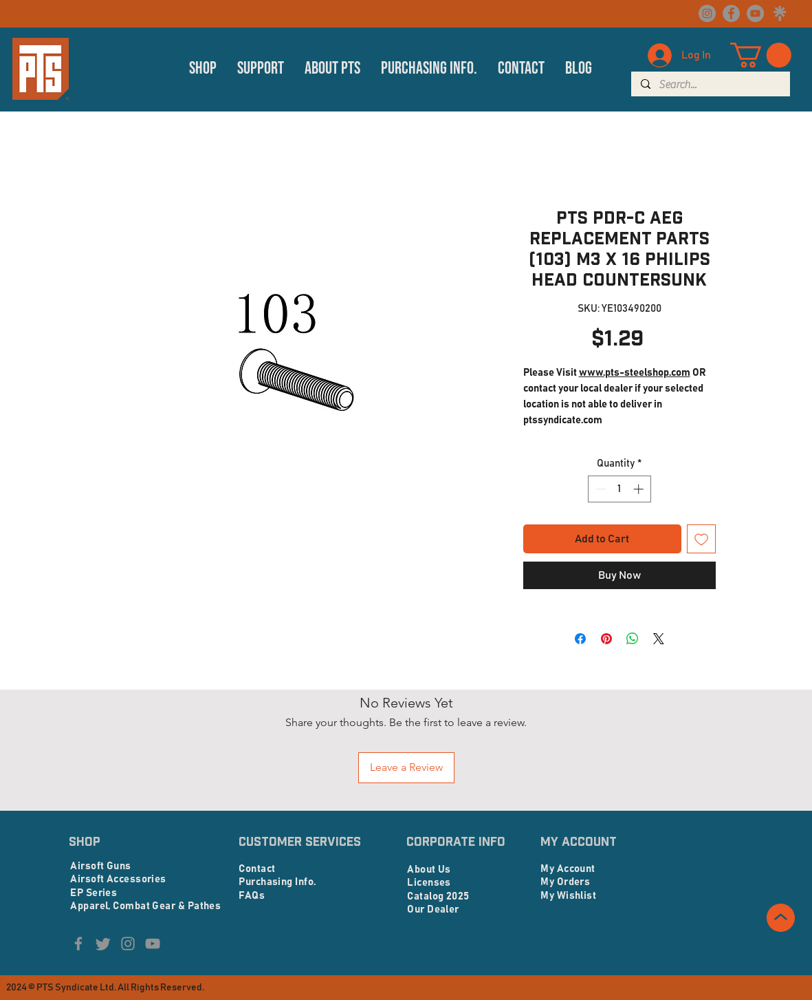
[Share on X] (658, 638)
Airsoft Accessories (118, 879)
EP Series (93, 893)
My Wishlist (568, 896)
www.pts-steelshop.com (634, 373)
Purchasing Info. (277, 882)
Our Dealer (433, 909)
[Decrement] (599, 489)
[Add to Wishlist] (701, 538)
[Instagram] (707, 13)
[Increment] (639, 489)
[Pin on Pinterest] (606, 638)
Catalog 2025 (438, 896)
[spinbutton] (619, 489)
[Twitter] (103, 944)
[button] (203, 68)
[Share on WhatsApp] (632, 638)
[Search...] (710, 85)
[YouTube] (755, 13)
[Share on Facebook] (580, 638)
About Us (429, 869)
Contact (257, 869)
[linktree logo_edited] (779, 13)
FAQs (252, 896)
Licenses (429, 882)
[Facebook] (731, 13)
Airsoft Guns (100, 866)
